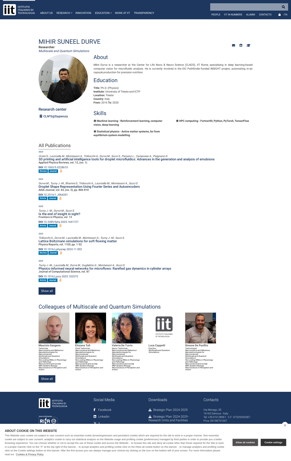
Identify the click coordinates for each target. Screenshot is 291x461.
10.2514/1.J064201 (53, 194)
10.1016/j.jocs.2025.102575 (58, 276)
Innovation (83, 12)
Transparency (144, 12)
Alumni (250, 14)
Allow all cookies (245, 442)
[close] (285, 425)
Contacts (265, 14)
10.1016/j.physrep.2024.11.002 (60, 249)
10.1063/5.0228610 (53, 167)
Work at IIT (122, 12)
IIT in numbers (233, 14)
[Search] (249, 7)
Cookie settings (273, 442)
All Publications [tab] (55, 145)
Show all (47, 291)
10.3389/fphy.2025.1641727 (58, 221)
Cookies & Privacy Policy (30, 454)
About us (46, 12)
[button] (64, 9)
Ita (285, 14)
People (215, 14)
